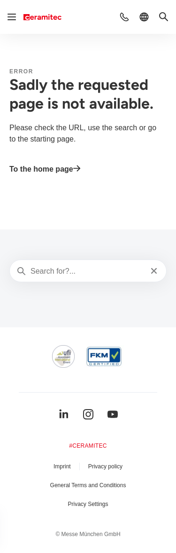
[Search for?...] (87, 271)
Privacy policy (105, 466)
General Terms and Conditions (88, 485)
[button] (124, 16)
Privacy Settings (88, 504)
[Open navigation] (12, 16)
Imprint (62, 466)
